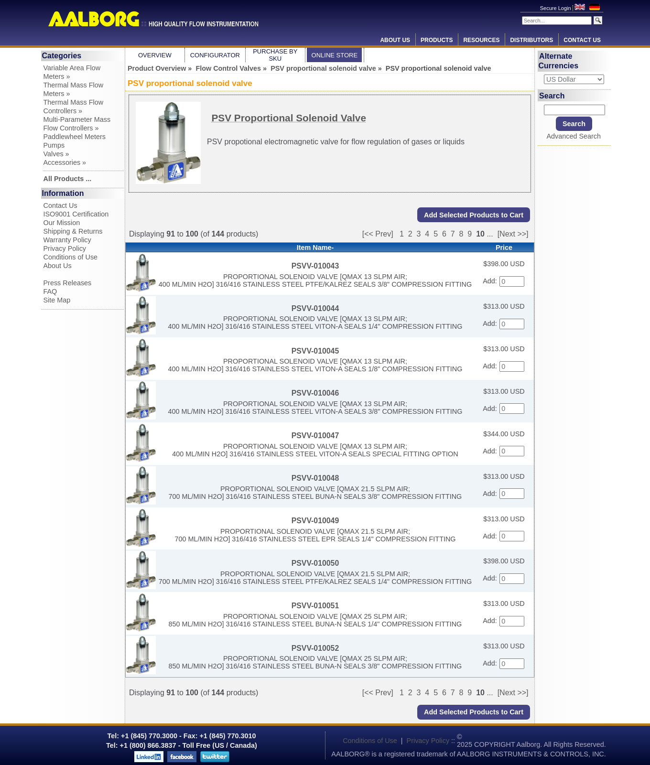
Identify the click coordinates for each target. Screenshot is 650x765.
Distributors (531, 40)
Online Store (335, 55)
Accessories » (65, 162)
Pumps (54, 145)
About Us (395, 40)
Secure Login (556, 8)
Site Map (57, 300)
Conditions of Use (70, 257)
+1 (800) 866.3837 (148, 745)
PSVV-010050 (315, 563)
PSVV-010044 (315, 308)
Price (504, 247)
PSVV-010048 (315, 478)
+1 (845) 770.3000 (148, 736)
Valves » (56, 154)
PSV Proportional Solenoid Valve (288, 117)
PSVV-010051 (315, 606)
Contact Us (582, 40)
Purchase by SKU (275, 55)
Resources (481, 40)
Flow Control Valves (228, 68)
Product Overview (157, 68)
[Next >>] (513, 234)
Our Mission (61, 222)
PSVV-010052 (315, 648)
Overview (155, 55)
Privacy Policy (65, 248)
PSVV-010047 (315, 435)
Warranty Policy (67, 240)
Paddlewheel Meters (74, 136)
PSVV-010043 (315, 266)
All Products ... (67, 179)
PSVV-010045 (315, 351)
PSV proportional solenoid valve (323, 68)
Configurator (215, 55)
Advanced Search (573, 136)
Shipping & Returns (73, 231)
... (490, 234)
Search (551, 95)
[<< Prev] (377, 234)
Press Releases (67, 283)
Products (437, 40)
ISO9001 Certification (76, 214)
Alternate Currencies (559, 61)
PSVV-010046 (315, 393)
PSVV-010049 (315, 521)
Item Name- (315, 247)
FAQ (50, 291)
